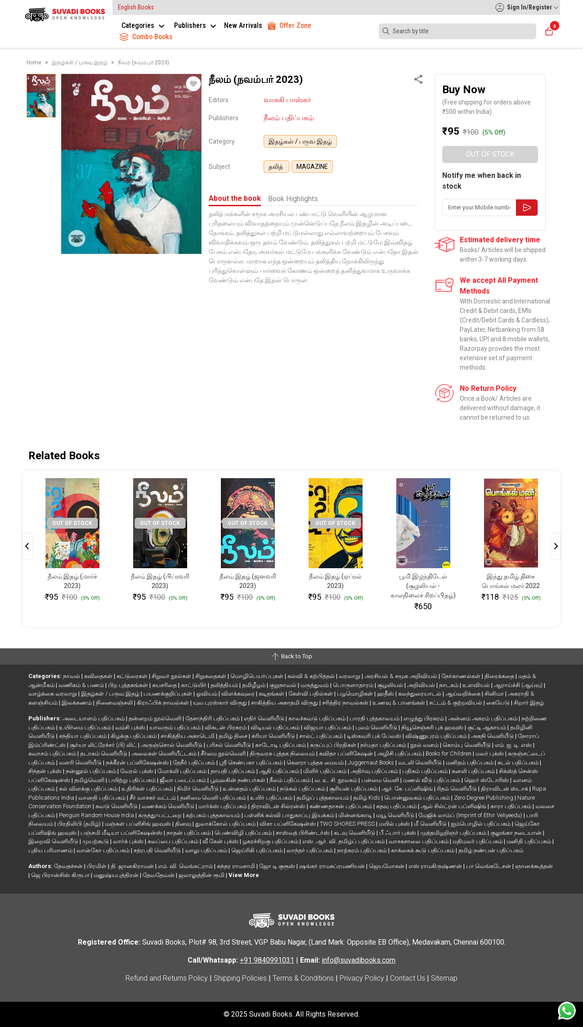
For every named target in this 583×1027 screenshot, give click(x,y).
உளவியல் (476, 685)
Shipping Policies (240, 978)
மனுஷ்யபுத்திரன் (117, 875)
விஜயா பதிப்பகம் (328, 727)
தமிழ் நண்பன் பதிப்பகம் (490, 850)
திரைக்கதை (500, 676)
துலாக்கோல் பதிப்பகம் (226, 823)
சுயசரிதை (165, 685)
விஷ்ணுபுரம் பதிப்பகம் (436, 736)
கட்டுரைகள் (133, 676)
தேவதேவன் (159, 875)
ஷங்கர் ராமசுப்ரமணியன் (332, 866)
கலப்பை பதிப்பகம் (174, 841)
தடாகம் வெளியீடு (104, 753)
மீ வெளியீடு (431, 823)
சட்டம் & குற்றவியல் (456, 702)
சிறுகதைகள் (211, 676)
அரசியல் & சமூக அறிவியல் (401, 676)
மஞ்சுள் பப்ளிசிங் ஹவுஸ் (138, 823)
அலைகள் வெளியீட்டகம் (164, 753)
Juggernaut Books (371, 762)
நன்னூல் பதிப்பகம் (91, 771)
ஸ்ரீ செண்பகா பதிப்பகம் (251, 762)
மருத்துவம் (315, 685)
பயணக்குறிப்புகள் (168, 693)
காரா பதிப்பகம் (511, 806)
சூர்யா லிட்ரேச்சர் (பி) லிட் (104, 745)
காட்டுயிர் (194, 685)
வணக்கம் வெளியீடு (169, 806)
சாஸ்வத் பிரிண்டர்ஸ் (303, 832)
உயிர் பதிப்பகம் (272, 797)
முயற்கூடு (96, 841)
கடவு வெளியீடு (355, 832)
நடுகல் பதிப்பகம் (303, 788)
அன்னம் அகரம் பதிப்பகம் (483, 718)
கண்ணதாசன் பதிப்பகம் (341, 806)
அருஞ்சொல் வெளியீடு (172, 745)
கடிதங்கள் (272, 693)
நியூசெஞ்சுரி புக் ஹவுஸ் (433, 727)
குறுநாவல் (283, 685)
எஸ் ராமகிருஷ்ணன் (435, 866)
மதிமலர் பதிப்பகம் (478, 841)
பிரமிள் (97, 866)
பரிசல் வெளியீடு (229, 745)
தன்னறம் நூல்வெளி (156, 718)
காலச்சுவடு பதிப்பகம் (317, 718)
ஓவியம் (207, 693)
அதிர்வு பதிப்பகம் (374, 771)
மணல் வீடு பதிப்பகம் (432, 780)
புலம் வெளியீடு (377, 727)
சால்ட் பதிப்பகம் (321, 736)
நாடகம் (449, 685)
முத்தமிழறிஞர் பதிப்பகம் (454, 832)
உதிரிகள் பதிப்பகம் (147, 788)
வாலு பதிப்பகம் (207, 850)
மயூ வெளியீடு (396, 815)
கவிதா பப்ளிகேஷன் (346, 753)
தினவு (184, 823)
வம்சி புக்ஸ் (131, 727)
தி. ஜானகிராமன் (133, 866)
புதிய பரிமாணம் (51, 850)
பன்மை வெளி (380, 780)
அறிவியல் (421, 685)
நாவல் (72, 676)
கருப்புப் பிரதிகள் (334, 745)
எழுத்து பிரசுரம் (424, 718)
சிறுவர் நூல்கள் (172, 676)
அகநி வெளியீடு (493, 736)
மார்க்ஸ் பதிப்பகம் (223, 806)
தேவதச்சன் (69, 866)
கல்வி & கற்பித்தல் (311, 676)
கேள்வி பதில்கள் (311, 693)
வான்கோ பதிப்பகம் (103, 850)
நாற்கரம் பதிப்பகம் (362, 850)
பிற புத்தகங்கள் (128, 685)
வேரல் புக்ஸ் (137, 771)
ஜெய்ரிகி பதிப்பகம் (257, 850)
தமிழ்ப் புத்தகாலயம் (323, 797)
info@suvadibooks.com (358, 960)
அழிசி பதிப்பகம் (400, 753)
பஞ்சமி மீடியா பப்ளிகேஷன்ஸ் (122, 832)
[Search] (457, 31)
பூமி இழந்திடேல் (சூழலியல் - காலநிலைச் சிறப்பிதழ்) (423, 586)
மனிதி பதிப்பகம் (529, 841)
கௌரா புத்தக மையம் (316, 762)
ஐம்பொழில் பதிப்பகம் (481, 823)
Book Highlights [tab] (293, 199)
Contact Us (407, 978)
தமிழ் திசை (234, 736)
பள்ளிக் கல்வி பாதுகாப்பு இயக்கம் (290, 815)
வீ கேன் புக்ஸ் (221, 841)
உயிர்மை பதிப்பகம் (85, 727)
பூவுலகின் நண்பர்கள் (238, 780)
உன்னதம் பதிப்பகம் (250, 788)
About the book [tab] (235, 198)
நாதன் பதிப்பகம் (189, 832)
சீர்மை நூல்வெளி (224, 753)
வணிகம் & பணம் (81, 685)
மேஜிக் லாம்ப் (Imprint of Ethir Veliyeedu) (471, 815)
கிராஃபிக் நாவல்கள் (163, 702)
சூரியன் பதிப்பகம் (354, 788)
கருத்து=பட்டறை (160, 815)
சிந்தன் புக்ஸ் (45, 771)
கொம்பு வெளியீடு (467, 745)
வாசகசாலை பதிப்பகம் (419, 841)
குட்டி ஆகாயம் (487, 727)
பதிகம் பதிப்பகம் (425, 771)
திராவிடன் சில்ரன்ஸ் (279, 806)
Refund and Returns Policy (167, 978)
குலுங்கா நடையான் (516, 832)
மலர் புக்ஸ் (490, 753)
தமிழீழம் (254, 685)
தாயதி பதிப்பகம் (233, 771)
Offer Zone (289, 25)
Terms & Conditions (303, 978)
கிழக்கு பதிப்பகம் (134, 736)
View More (244, 875)
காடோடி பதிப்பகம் (281, 745)
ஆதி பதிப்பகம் (279, 771)
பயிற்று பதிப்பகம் (132, 780)
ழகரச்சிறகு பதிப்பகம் (271, 841)
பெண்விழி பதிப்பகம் (244, 832)
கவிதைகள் (99, 676)
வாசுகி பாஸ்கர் (287, 99)
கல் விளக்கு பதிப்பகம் (89, 788)
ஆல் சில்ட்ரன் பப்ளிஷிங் (454, 806)
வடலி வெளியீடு (420, 762)
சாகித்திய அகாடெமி (188, 736)
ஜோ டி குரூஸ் (277, 866)
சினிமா (494, 693)
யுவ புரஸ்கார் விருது (220, 702)
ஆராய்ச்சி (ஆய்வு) (519, 685)
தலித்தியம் (225, 685)
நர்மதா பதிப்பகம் (384, 745)
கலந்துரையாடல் (420, 693)
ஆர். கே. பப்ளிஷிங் (407, 788)
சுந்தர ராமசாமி (236, 866)
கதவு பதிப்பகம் (397, 806)
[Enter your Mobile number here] (479, 207)
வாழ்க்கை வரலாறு (53, 693)
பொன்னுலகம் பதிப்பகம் (417, 797)
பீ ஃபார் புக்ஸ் (398, 832)
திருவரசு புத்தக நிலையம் (283, 753)
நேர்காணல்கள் (461, 676)
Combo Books (146, 36)
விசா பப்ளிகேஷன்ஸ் (288, 823)
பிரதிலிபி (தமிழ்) (79, 823)
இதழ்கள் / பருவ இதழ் (300, 141)
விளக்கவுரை (238, 693)
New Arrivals (243, 25)
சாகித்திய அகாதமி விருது (285, 702)
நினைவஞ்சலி (115, 702)
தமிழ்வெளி (90, 780)
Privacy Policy (362, 978)
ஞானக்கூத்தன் (534, 866)
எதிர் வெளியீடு (265, 718)
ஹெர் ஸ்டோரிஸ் (487, 780)
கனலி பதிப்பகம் (474, 771)
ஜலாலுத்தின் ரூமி (202, 875)
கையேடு (498, 702)
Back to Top (291, 656)
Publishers (196, 25)
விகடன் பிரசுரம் (226, 727)
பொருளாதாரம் (354, 685)
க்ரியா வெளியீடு (273, 736)
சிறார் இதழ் (529, 702)
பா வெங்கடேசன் (489, 866)
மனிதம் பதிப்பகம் (470, 762)
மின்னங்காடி (355, 815)
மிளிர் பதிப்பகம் (325, 771)
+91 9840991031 (267, 960)
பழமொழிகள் (355, 693)
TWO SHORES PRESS (348, 823)
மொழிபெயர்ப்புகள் (257, 676)
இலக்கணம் (77, 702)
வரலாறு (350, 676)
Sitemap (444, 978)
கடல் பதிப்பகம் (519, 762)
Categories (144, 25)
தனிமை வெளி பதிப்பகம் (213, 797)
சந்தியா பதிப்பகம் (83, 736)
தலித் (276, 166)
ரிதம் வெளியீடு (457, 788)
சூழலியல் (390, 685)
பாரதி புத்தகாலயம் (375, 718)
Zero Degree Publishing (484, 797)
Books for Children (449, 753)
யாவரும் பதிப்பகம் (175, 727)
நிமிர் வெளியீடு (198, 788)
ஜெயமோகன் (387, 866)
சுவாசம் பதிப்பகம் (52, 753)
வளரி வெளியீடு (81, 762)
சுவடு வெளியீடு (117, 806)
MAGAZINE (312, 166)
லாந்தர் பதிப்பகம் (310, 850)
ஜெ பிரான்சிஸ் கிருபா (61, 875)
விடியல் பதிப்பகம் (276, 727)
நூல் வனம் (425, 745)
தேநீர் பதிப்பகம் (194, 762)
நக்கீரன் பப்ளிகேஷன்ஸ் (138, 762)
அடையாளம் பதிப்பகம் (94, 718)
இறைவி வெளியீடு (54, 841)
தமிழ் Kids (367, 797)
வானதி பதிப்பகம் (102, 797)
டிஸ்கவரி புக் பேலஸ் (375, 736)
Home (34, 62)
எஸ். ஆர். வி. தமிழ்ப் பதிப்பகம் (344, 841)
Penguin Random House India (97, 815)
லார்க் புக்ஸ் (129, 841)
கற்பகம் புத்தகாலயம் (214, 815)
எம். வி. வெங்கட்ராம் (186, 866)
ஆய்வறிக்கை (463, 693)
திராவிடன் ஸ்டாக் (505, 788)
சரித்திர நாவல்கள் (346, 702)
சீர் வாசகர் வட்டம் (153, 797)
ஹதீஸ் (386, 693)
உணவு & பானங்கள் (399, 702)
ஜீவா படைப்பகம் (183, 780)
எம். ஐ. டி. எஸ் (514, 745)
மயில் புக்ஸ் (395, 823)
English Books (136, 7)
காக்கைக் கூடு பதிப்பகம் (423, 850)
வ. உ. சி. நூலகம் (336, 780)
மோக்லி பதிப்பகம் (182, 771)
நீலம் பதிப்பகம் (289, 117)
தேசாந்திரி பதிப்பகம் (213, 718)
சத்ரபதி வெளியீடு (158, 850)
